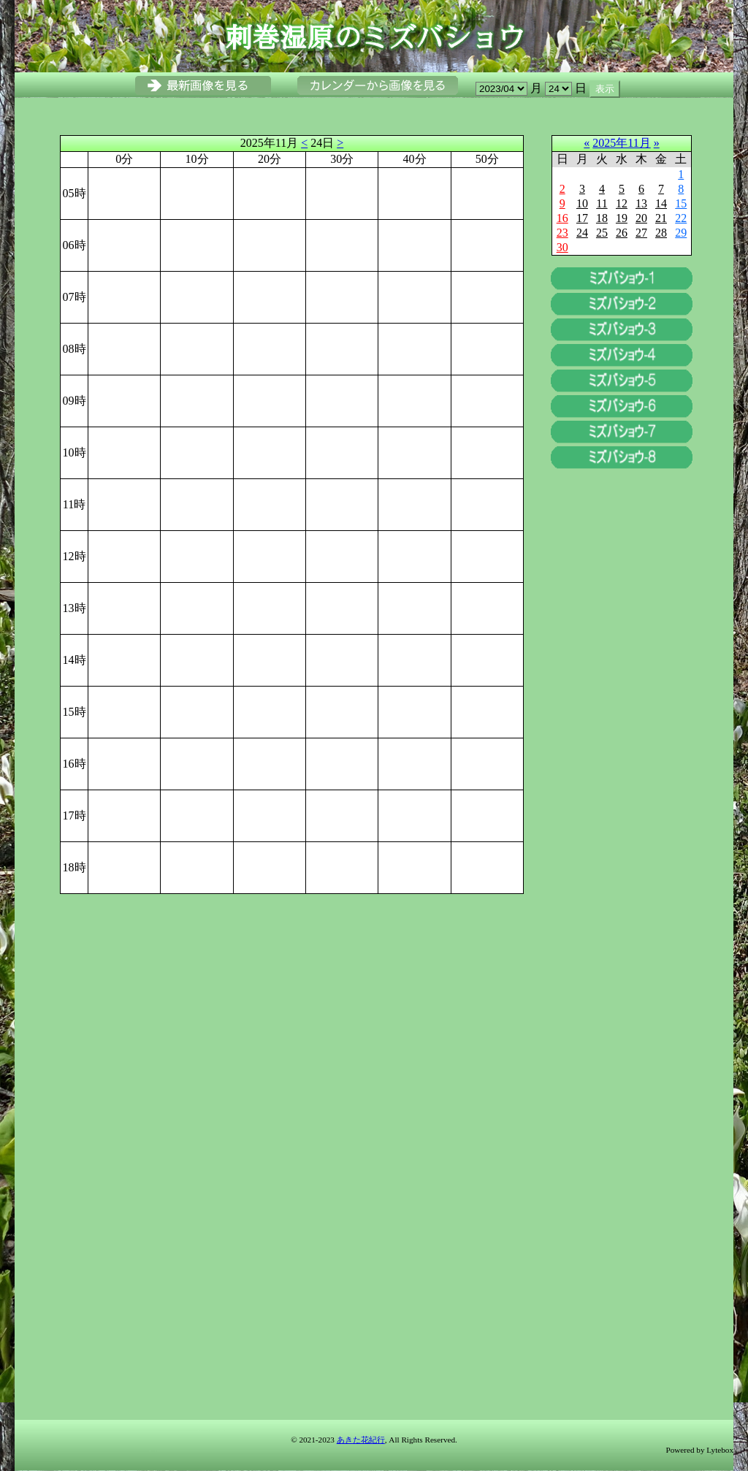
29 (681, 232)
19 (621, 218)
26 (621, 232)
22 (681, 218)
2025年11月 (621, 143)
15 (681, 203)
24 (582, 232)
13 (641, 203)
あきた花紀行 (361, 1439)
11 (601, 203)
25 (602, 232)
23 (562, 232)
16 (562, 218)
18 (602, 218)
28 (661, 232)
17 (582, 218)
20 (641, 218)
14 (661, 203)
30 (562, 247)
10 (582, 203)
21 (661, 218)
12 (621, 203)
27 (641, 232)
